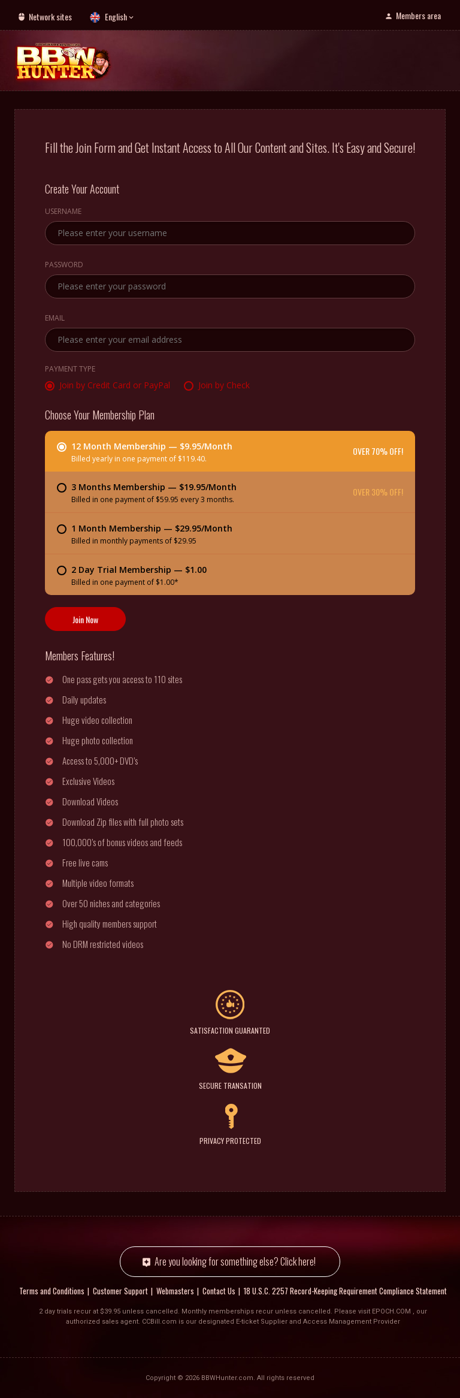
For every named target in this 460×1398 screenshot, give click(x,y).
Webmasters (175, 1291)
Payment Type (70, 369)
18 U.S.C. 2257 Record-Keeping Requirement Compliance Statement (345, 1291)
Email (55, 318)
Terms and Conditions (51, 1291)
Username (63, 211)
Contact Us (218, 1291)
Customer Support (120, 1291)
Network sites (50, 16)
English (116, 16)
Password (64, 265)
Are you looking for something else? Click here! (235, 1261)
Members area (418, 15)
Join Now (85, 618)
